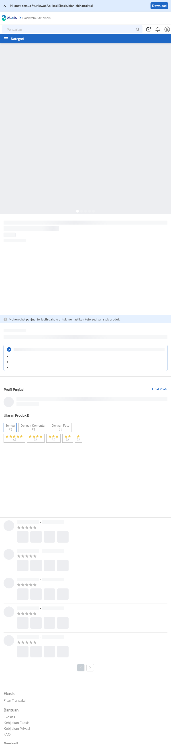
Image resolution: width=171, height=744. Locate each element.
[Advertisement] (85, 279)
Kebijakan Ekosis (16, 723)
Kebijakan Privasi (17, 728)
